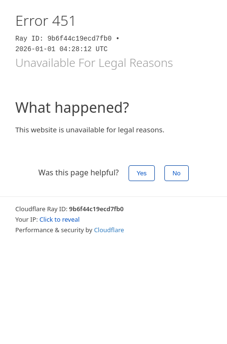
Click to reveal (60, 219)
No (177, 173)
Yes (142, 173)
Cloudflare (109, 230)
